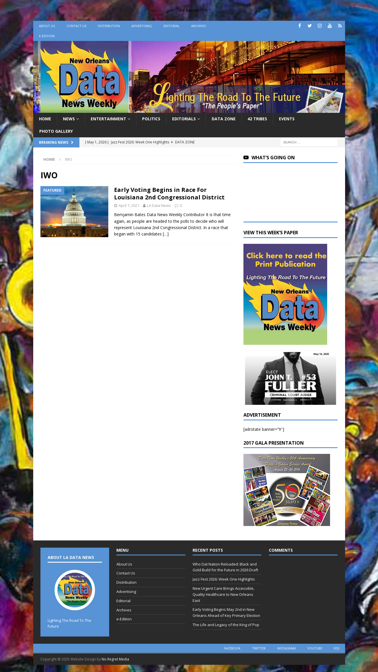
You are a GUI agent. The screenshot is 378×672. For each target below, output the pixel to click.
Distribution (109, 26)
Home (45, 118)
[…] (166, 234)
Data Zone (224, 118)
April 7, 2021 (129, 205)
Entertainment (108, 118)
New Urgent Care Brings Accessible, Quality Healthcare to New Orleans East (223, 594)
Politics (151, 118)
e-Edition (47, 36)
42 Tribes (257, 118)
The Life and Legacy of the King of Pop (226, 624)
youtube (314, 648)
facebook (232, 648)
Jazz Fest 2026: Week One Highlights (224, 579)
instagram (286, 648)
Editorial (171, 26)
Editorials (184, 118)
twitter (259, 648)
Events (287, 118)
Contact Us (76, 26)
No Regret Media (115, 659)
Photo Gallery (56, 131)
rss (336, 648)
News (69, 118)
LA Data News (159, 205)
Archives (198, 26)
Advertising (141, 26)
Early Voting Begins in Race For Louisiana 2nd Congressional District (169, 193)
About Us (47, 26)
